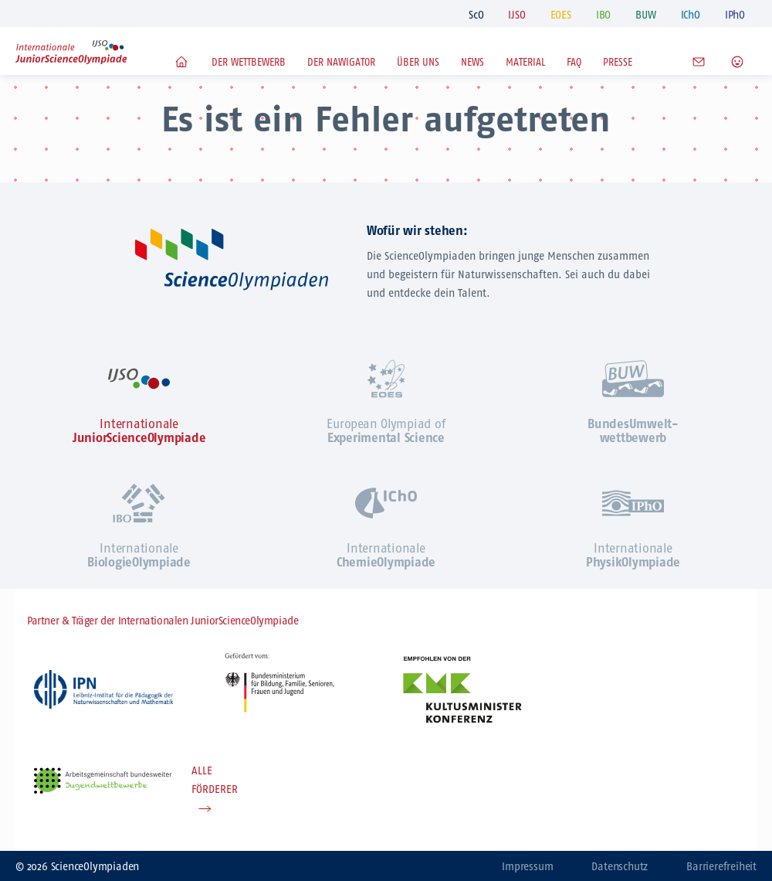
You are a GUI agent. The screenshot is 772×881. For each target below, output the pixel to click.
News (472, 84)
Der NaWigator (341, 84)
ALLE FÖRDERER (214, 780)
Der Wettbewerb (249, 84)
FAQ (574, 84)
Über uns (418, 84)
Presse (617, 84)
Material (525, 84)
